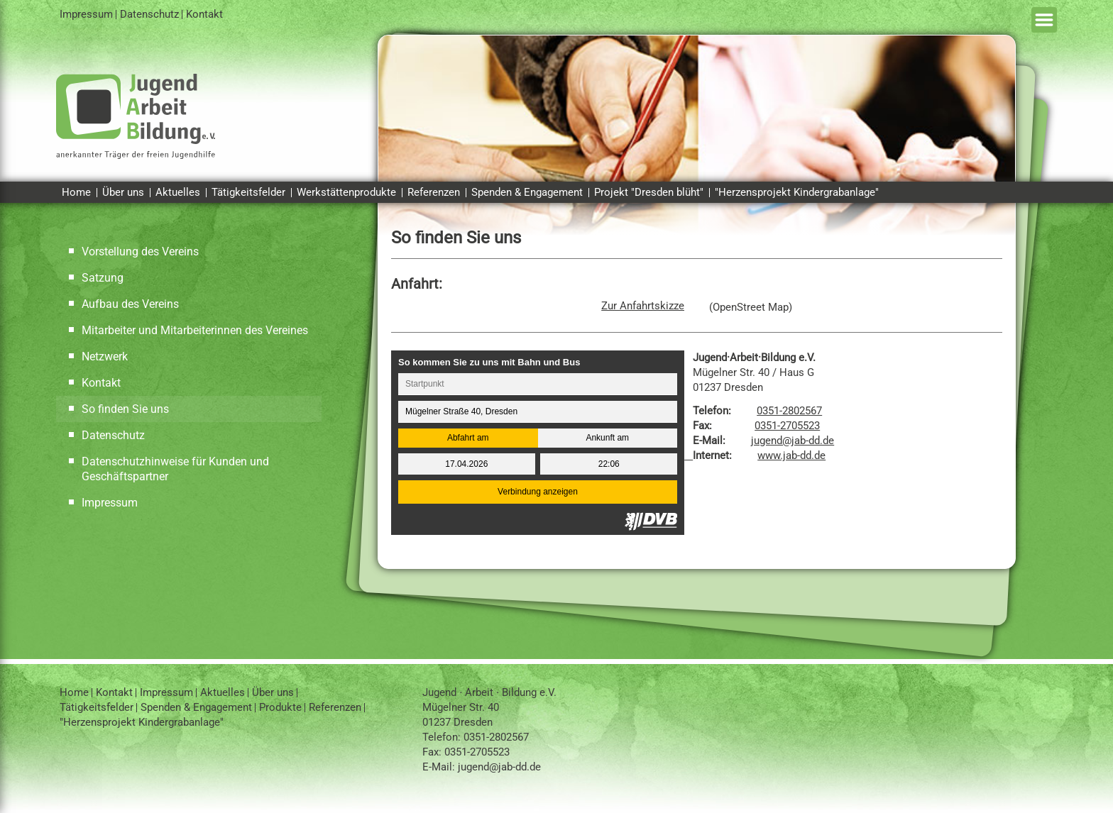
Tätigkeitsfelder (248, 192)
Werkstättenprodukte (346, 192)
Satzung (103, 277)
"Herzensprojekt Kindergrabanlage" (797, 192)
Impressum (86, 14)
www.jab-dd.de (791, 455)
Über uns (123, 192)
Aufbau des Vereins (130, 304)
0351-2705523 (787, 425)
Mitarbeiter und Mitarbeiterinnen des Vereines (195, 330)
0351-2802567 (789, 410)
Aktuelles (177, 192)
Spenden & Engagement (527, 192)
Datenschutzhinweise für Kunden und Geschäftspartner (175, 469)
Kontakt (204, 14)
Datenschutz (149, 14)
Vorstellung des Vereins (140, 251)
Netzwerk (105, 356)
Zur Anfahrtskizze (642, 305)
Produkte (280, 707)
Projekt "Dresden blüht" (648, 192)
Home (76, 192)
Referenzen (433, 192)
